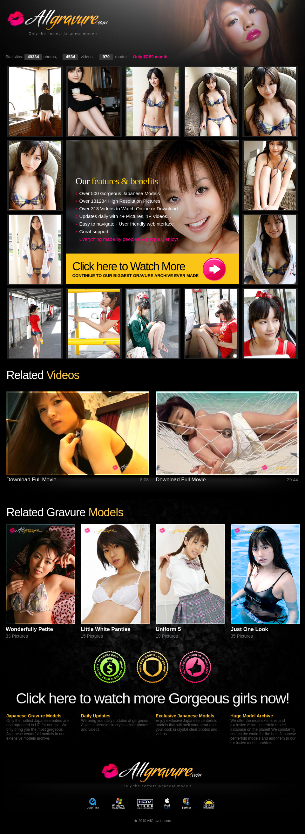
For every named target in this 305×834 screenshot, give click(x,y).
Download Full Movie (31, 480)
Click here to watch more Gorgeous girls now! (152, 698)
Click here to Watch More (155, 269)
